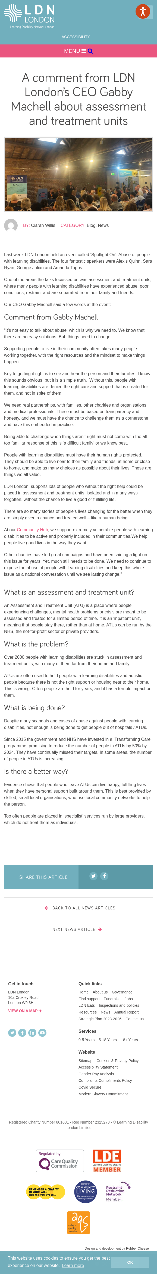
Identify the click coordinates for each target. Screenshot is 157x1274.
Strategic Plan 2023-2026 (99, 1019)
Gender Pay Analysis (96, 1074)
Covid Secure (89, 1087)
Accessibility (76, 37)
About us (100, 992)
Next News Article (78, 929)
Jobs (129, 999)
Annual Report (126, 1012)
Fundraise (112, 999)
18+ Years (129, 1040)
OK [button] (130, 1262)
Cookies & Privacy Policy (117, 1061)
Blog (91, 225)
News (103, 225)
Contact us (134, 1019)
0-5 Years (86, 1040)
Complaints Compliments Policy (105, 1080)
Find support (89, 999)
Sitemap (85, 1061)
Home (83, 992)
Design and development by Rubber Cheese (117, 1248)
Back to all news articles (78, 908)
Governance (122, 992)
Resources (87, 1012)
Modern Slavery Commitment (103, 1094)
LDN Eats (86, 1005)
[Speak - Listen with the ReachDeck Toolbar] (143, 11)
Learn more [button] (73, 1265)
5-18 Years (108, 1040)
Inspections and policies (119, 1005)
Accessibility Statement (98, 1067)
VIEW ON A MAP (25, 1011)
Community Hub (32, 529)
